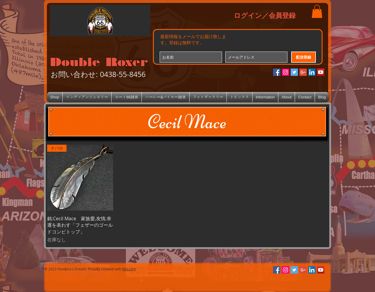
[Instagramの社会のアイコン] (285, 72)
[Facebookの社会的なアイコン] (276, 72)
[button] (317, 11)
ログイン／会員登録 (265, 15)
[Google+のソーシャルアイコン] (303, 72)
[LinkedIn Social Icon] (312, 72)
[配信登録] (303, 57)
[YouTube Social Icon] (320, 72)
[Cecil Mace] (187, 121)
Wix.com (129, 269)
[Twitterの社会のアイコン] (294, 72)
